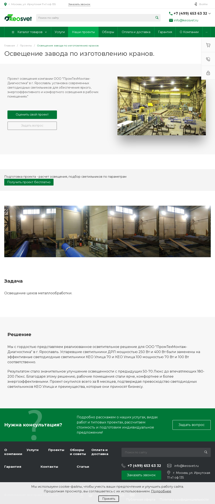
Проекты (56, 450)
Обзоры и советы (78, 452)
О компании (13, 452)
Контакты (49, 467)
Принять (108, 499)
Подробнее (161, 491)
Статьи (83, 467)
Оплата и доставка (99, 452)
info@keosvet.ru (186, 20)
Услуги (33, 450)
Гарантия (12, 467)
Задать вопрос (32, 125)
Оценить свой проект (32, 114)
